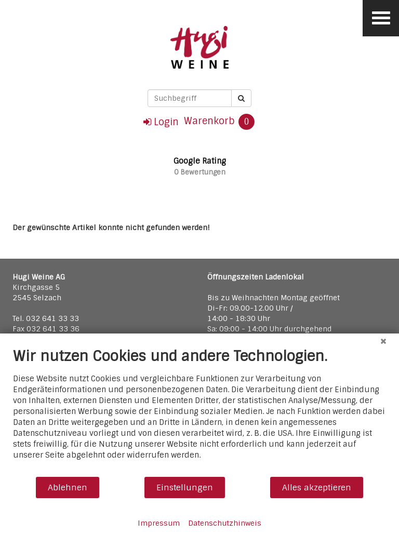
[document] (199, 411)
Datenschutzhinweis (224, 523)
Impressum (159, 523)
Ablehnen (67, 487)
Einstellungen (184, 487)
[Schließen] (383, 341)
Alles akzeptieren (316, 487)
